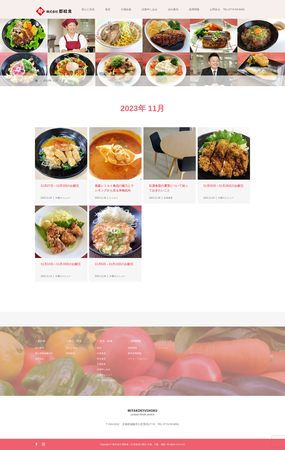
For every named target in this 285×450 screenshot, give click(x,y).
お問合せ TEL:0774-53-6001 (227, 9)
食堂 (107, 9)
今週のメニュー (105, 375)
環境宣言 (70, 353)
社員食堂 (101, 353)
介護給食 (126, 9)
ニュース (163, 348)
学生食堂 (101, 358)
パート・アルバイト (138, 358)
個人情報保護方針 (44, 353)
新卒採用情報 (134, 353)
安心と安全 (88, 9)
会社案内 (173, 9)
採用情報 (194, 9)
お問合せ (39, 358)
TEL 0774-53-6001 (106, 380)
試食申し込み (149, 9)
